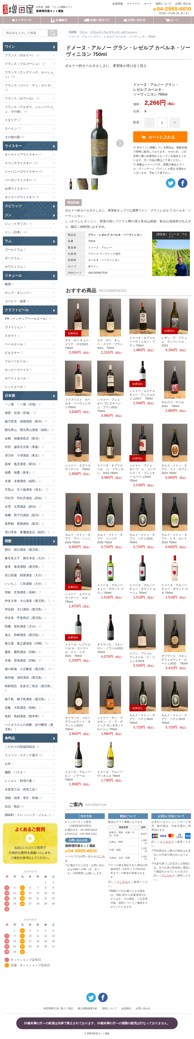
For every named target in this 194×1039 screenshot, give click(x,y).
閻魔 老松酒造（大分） (23, 626)
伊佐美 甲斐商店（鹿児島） (26, 617)
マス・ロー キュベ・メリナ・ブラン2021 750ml (110, 344)
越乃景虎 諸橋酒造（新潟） (26, 421)
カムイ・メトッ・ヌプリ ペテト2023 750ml (174, 718)
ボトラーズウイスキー (22, 197)
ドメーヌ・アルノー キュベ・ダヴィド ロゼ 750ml (174, 588)
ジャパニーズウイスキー (23, 171)
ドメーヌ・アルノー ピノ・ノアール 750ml (78, 775)
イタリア (13, 120)
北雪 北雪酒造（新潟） (23, 506)
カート (148, 3)
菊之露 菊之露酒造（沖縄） (26, 643)
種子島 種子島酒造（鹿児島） (27, 699)
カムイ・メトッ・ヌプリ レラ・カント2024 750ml (174, 538)
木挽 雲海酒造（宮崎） (23, 660)
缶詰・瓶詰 (14, 806)
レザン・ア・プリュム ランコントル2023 (174, 341)
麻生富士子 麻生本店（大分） (27, 558)
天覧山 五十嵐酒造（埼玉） (26, 489)
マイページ (133, 3)
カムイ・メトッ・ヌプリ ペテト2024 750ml (142, 718)
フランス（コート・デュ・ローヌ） (29, 88)
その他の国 (14, 137)
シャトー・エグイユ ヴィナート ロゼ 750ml (78, 597)
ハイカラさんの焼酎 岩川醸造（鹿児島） (29, 727)
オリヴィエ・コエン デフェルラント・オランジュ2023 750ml (78, 723)
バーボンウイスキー (20, 180)
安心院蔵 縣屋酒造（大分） (26, 575)
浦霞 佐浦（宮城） (20, 412)
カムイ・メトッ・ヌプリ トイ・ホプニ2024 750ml (174, 469)
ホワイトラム (15, 266)
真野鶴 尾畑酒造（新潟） (24, 523)
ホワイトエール (16, 378)
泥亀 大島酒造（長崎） (23, 707)
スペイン (13, 128)
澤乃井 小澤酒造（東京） (24, 455)
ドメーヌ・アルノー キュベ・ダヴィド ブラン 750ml (110, 588)
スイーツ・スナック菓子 (23, 755)
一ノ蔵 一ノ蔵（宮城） (23, 404)
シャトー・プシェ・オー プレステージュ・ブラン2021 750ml (110, 405)
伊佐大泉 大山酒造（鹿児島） (27, 600)
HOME (73, 31)
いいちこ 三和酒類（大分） (26, 583)
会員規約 (126, 1008)
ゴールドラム (15, 249)
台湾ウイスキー (16, 188)
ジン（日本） (16, 232)
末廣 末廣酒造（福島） (23, 481)
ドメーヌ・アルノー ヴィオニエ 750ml (110, 773)
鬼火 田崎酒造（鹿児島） (24, 635)
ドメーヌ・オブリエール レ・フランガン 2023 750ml (110, 469)
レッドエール (15, 386)
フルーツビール (16, 361)
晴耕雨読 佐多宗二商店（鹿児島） (29, 688)
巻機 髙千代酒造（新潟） (24, 515)
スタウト (12, 335)
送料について (163, 3)
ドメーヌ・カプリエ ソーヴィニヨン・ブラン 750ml (142, 341)
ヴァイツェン (15, 327)
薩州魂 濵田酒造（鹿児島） (26, 677)
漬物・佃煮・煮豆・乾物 (23, 797)
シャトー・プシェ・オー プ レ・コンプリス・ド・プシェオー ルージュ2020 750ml (142, 473)
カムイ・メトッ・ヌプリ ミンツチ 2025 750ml (110, 538)
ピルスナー (13, 352)
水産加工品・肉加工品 (21, 789)
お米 (9, 763)
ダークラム (13, 258)
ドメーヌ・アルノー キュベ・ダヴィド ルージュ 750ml (142, 588)
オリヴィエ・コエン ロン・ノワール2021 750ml (110, 648)
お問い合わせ (183, 3)
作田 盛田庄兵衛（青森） (24, 447)
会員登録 (117, 3)
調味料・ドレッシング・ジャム (28, 815)
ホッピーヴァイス (18, 369)
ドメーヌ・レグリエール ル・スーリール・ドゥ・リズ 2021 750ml (78, 650)
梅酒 (9, 284)
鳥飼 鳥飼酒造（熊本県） (24, 716)
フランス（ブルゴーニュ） (25, 63)
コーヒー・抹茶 (16, 301)
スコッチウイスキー (21, 163)
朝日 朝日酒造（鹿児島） (24, 549)
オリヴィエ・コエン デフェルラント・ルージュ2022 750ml (174, 659)
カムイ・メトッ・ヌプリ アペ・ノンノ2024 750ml (78, 538)
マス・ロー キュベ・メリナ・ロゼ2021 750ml (78, 344)
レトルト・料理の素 (19, 780)
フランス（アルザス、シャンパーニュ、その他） (29, 109)
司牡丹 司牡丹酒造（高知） (26, 498)
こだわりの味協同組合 (22, 746)
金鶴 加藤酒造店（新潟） (24, 438)
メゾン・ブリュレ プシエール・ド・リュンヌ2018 (142, 657)
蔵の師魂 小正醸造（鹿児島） (28, 669)
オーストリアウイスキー (23, 154)
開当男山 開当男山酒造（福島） (29, 429)
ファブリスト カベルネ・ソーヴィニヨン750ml (78, 403)
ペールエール (15, 344)
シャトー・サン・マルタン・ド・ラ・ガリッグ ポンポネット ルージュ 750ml (110, 723)
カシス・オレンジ (18, 292)
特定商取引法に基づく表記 (58, 1008)
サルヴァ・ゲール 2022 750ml (172, 404)
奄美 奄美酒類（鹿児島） (24, 566)
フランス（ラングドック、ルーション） (114, 31)
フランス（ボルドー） (22, 55)
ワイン (84, 31)
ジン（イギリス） (18, 223)
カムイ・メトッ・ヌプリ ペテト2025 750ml (142, 538)
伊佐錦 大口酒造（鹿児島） (26, 609)
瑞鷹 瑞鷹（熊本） (19, 472)
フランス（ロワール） (22, 98)
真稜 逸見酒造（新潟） (23, 464)
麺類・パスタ (15, 772)
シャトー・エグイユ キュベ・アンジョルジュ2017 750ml (142, 394)
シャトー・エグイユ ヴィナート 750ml (78, 467)
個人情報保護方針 (87, 1008)
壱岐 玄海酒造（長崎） (23, 592)
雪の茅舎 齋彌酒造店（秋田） (27, 532)
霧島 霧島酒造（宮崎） (23, 652)
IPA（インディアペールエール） (28, 318)
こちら (124, 881)
